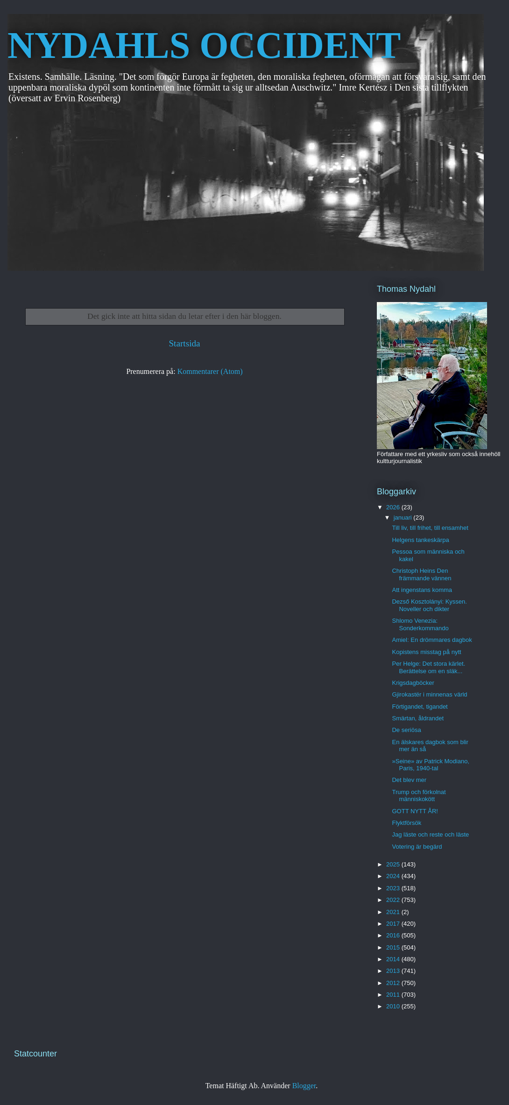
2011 (394, 994)
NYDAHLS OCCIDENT (204, 45)
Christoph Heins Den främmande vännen (421, 574)
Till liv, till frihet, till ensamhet (430, 527)
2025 (394, 864)
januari (404, 517)
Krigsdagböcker (413, 682)
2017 (394, 923)
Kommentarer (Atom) (210, 371)
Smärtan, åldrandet (418, 718)
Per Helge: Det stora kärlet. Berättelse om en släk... (428, 667)
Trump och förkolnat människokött (418, 795)
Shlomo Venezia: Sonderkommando (420, 624)
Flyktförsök (406, 822)
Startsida (184, 343)
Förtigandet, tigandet (419, 706)
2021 (394, 911)
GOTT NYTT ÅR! (415, 811)
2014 (394, 959)
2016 (394, 935)
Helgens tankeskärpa (420, 539)
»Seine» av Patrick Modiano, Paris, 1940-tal (430, 765)
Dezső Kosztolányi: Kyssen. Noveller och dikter (429, 605)
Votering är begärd (417, 846)
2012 (394, 982)
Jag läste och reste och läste (430, 834)
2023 (394, 888)
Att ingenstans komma (422, 589)
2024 (394, 876)
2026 (394, 507)
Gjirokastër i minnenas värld (429, 694)
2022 (394, 899)
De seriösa (406, 729)
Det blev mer (409, 779)
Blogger (304, 1086)
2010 (394, 1006)
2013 (394, 970)
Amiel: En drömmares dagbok (432, 639)
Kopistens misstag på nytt (426, 651)
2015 (394, 947)
